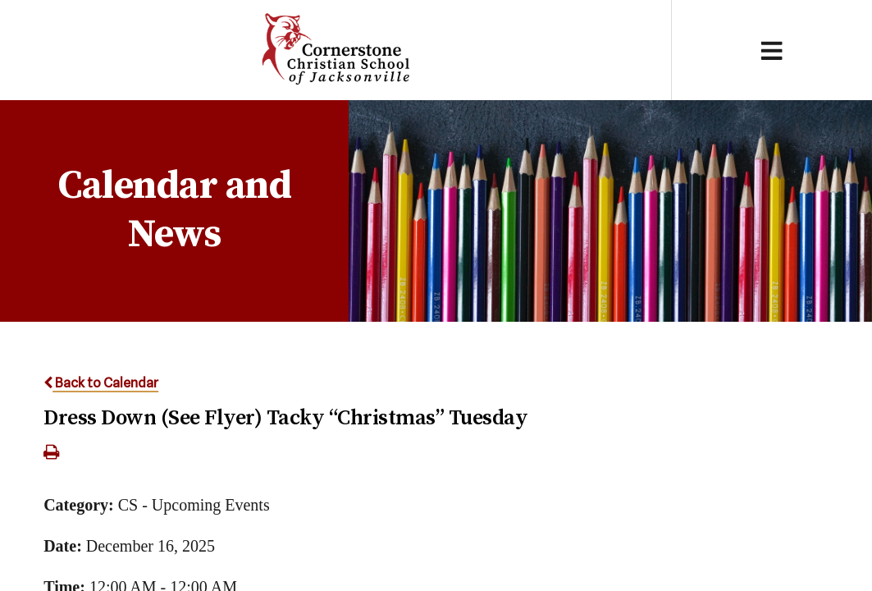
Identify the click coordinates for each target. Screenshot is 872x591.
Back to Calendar (100, 383)
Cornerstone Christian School (335, 50)
